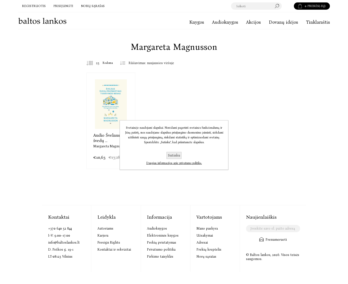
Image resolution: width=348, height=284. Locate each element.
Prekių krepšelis (208, 249)
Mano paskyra (207, 228)
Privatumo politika (161, 249)
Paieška (287, 6)
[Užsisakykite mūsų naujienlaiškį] (273, 228)
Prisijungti (63, 6)
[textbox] (256, 6)
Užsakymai (204, 235)
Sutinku (174, 155)
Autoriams (105, 228)
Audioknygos (157, 228)
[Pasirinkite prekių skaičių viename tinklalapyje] (94, 63)
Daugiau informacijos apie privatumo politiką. (174, 163)
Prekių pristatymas (161, 242)
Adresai (202, 242)
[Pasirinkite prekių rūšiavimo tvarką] (153, 63)
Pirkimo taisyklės (160, 256)
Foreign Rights (108, 242)
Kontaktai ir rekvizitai (114, 249)
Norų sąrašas (206, 256)
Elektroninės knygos (163, 235)
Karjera (102, 235)
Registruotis (34, 6)
